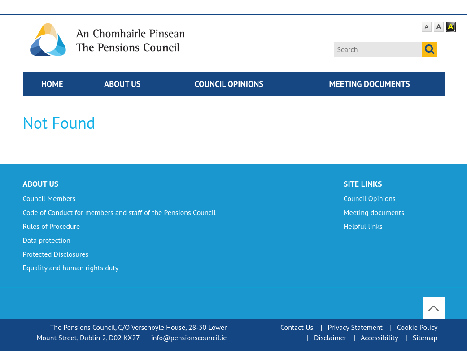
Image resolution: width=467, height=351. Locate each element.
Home (52, 84)
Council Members (49, 198)
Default (427, 27)
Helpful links (363, 226)
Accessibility (379, 337)
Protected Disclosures (56, 254)
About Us (122, 84)
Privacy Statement (354, 327)
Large (439, 27)
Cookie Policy (417, 327)
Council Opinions (228, 84)
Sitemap (425, 337)
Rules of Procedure (51, 226)
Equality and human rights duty (71, 267)
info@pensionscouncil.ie (189, 337)
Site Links (363, 184)
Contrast (451, 27)
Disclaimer (330, 337)
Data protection (46, 240)
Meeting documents (369, 84)
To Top (434, 302)
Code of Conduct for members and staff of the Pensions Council (119, 212)
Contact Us (296, 327)
